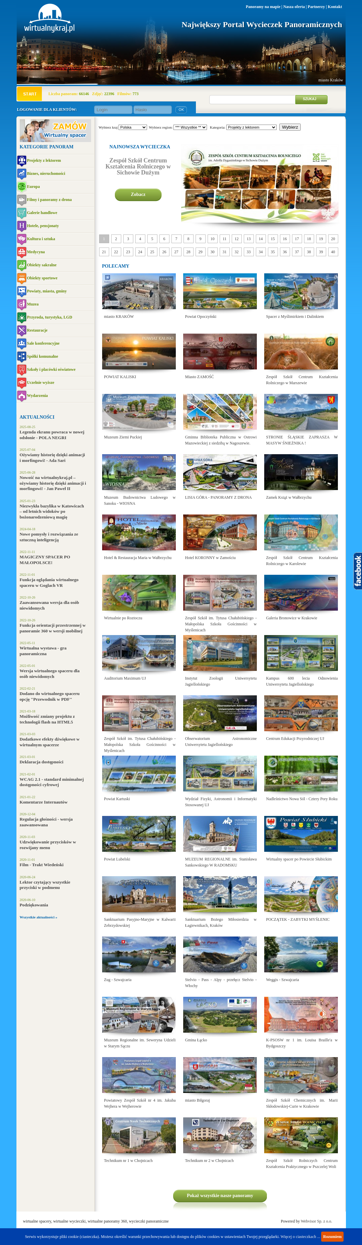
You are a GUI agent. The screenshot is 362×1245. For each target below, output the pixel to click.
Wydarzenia (37, 395)
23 (128, 252)
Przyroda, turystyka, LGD (49, 317)
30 (213, 252)
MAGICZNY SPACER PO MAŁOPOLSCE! (45, 559)
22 (116, 252)
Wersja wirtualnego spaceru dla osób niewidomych (50, 673)
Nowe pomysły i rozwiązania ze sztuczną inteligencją (49, 537)
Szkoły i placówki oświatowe (51, 369)
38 (309, 252)
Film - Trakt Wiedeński (42, 864)
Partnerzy (316, 6)
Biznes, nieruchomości (46, 173)
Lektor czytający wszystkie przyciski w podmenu (45, 885)
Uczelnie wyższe (41, 382)
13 (249, 238)
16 (285, 238)
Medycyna (36, 252)
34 (261, 252)
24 (140, 252)
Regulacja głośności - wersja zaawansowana (46, 822)
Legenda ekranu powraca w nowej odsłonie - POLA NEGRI (52, 434)
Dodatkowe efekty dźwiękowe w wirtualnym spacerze (50, 742)
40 (333, 252)
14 (261, 238)
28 (189, 252)
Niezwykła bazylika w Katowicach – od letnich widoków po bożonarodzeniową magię (52, 511)
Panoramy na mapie (263, 6)
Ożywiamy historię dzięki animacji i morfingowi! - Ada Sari (52, 457)
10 (213, 238)
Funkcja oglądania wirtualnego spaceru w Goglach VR (49, 582)
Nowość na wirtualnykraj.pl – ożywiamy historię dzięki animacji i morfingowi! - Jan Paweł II (53, 483)
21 (104, 252)
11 (225, 238)
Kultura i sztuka (41, 238)
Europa (33, 186)
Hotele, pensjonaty (43, 225)
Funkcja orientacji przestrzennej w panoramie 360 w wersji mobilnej (53, 628)
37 (297, 252)
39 (321, 252)
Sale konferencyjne (43, 343)
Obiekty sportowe (42, 278)
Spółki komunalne (42, 356)
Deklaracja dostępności (42, 761)
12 (237, 238)
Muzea (33, 304)
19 (321, 238)
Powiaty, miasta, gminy (47, 291)
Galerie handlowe (42, 212)
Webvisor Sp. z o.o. (316, 1221)
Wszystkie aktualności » (38, 917)
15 (273, 238)
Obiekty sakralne (42, 265)
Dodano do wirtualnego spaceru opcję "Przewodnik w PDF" (50, 696)
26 (164, 252)
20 (333, 238)
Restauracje (37, 330)
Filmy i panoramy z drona (49, 199)
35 (273, 252)
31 (225, 252)
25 (152, 252)
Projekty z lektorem (44, 160)
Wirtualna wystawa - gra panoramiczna (43, 650)
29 (201, 252)
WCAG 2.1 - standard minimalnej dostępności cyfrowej (52, 782)
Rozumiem (332, 1236)
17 (297, 238)
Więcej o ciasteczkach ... (300, 1236)
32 (237, 252)
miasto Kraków (330, 80)
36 (285, 252)
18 (309, 238)
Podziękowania (34, 904)
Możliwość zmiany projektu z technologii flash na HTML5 (47, 719)
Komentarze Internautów (44, 802)
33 (249, 252)
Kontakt (335, 6)
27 (176, 252)
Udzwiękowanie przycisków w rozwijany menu (48, 844)
